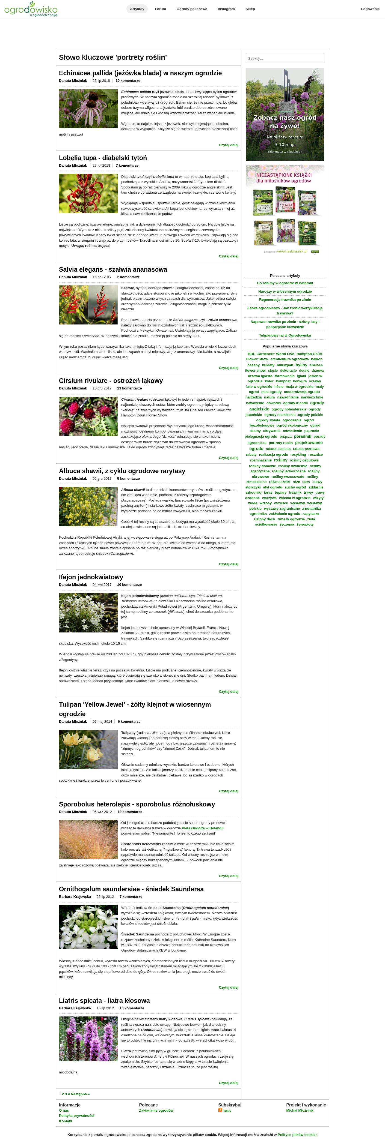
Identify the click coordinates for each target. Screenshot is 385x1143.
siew (306, 482)
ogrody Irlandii (295, 403)
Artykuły (137, 9)
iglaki (301, 376)
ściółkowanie (266, 524)
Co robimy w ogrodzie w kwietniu (285, 283)
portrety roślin (281, 443)
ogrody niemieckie (279, 415)
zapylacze (311, 514)
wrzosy (266, 503)
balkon (316, 359)
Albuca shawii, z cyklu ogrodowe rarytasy (122, 471)
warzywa (269, 498)
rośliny (281, 460)
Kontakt (65, 1121)
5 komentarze (128, 478)
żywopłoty (305, 524)
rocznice (316, 454)
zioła (311, 519)
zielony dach (264, 519)
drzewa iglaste (260, 376)
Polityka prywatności (76, 1116)
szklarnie (316, 487)
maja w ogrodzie (299, 387)
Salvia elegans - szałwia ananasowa (113, 269)
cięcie (273, 370)
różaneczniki (279, 482)
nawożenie (255, 403)
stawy (317, 482)
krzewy (315, 381)
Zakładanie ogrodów (156, 1110)
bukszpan (285, 365)
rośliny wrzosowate (287, 477)
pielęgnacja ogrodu (261, 436)
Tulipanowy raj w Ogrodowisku (285, 335)
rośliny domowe (262, 466)
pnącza (286, 436)
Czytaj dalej (228, 145)
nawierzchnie (312, 397)
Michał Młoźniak (299, 1110)
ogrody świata (268, 420)
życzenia (287, 524)
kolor (269, 381)
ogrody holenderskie (288, 409)
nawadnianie (287, 397)
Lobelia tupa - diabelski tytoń (103, 157)
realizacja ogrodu (273, 454)
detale (304, 370)
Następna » (80, 1094)
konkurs (300, 381)
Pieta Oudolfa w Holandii (202, 828)
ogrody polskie (310, 415)
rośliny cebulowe (304, 460)
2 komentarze (128, 277)
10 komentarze (128, 81)
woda (252, 503)
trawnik (295, 492)
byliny (301, 364)
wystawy (297, 503)
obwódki (273, 403)
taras (268, 492)
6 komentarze (129, 721)
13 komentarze (129, 388)
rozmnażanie (261, 460)
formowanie (285, 376)
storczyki (252, 487)
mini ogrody (271, 392)
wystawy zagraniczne (282, 508)
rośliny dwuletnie (292, 466)
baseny (253, 365)
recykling (298, 454)
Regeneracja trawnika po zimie (285, 300)
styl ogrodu (272, 487)
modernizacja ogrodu (302, 392)
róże (296, 482)
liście (278, 387)
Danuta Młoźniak (73, 81)
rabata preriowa (306, 449)
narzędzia (253, 397)
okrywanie (272, 431)
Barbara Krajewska (75, 897)
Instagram (226, 9)
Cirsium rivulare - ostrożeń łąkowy (111, 380)
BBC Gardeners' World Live (271, 354)
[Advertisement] (192, 34)
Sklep (250, 9)
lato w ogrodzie (259, 387)
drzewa (318, 370)
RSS (224, 1111)
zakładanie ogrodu (284, 514)
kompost (283, 381)
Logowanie (370, 9)
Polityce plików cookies (298, 1135)
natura (269, 397)
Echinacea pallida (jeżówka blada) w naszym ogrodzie (140, 73)
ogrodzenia (292, 420)
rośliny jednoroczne (289, 471)
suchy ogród (295, 487)
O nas (64, 1110)
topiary (280, 492)
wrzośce (281, 503)
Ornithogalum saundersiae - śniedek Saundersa (131, 889)
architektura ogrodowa (290, 359)
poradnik (302, 436)
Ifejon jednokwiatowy (91, 577)
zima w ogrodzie (291, 519)
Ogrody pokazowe (192, 9)
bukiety (268, 365)
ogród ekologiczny (292, 425)
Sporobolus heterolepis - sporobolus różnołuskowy (137, 804)
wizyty (318, 498)
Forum (160, 9)
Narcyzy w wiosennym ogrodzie (285, 291)
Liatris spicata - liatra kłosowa (104, 1000)
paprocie (311, 431)
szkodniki (253, 492)
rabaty (251, 454)
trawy (308, 492)
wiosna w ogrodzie (295, 498)
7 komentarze (127, 165)
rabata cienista (278, 449)
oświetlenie (292, 431)
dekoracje (288, 370)
